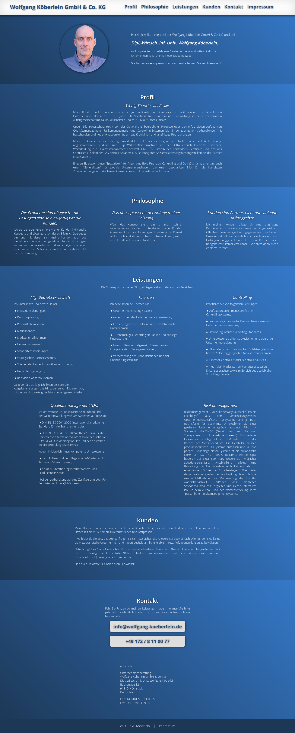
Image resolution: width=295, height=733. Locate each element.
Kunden (223, 7)
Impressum (272, 7)
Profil (143, 7)
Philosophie (167, 7)
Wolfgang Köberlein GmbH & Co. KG (60, 7)
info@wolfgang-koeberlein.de (147, 626)
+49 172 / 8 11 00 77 (147, 641)
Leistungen (197, 7)
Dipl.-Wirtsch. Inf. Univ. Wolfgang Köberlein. (174, 43)
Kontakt (245, 7)
